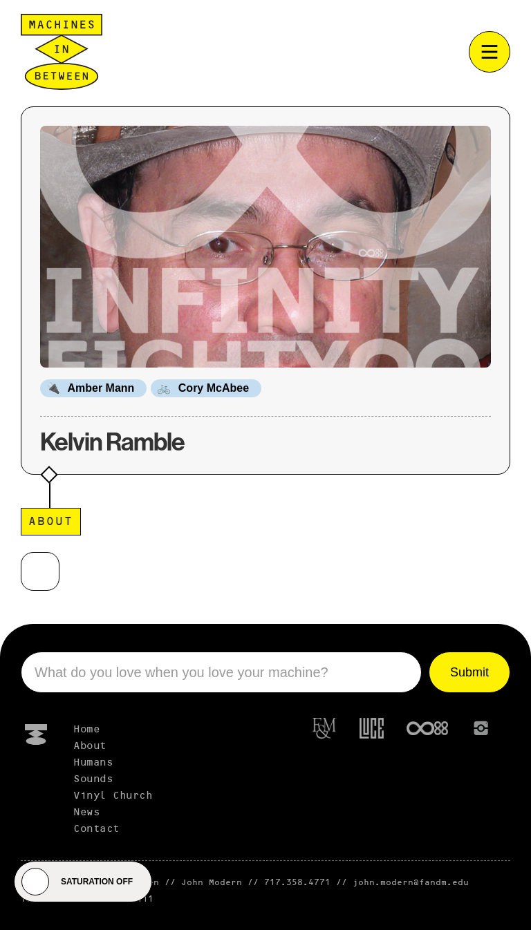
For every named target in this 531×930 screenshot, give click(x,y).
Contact (96, 829)
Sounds (93, 779)
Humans (93, 763)
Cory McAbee (213, 388)
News (86, 812)
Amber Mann (100, 388)
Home (86, 729)
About (89, 746)
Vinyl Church (112, 796)
